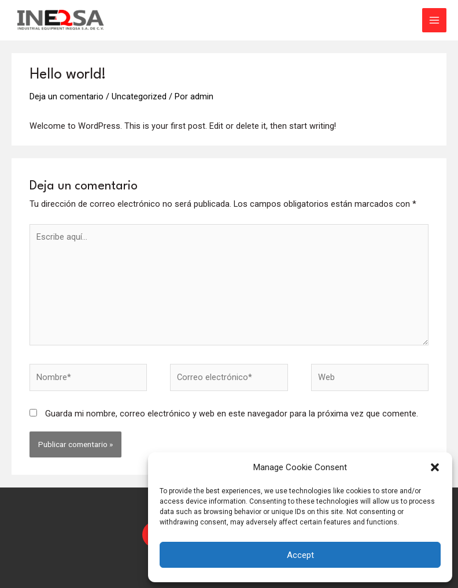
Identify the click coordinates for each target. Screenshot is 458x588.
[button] (435, 467)
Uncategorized (139, 96)
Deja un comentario (66, 96)
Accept (300, 555)
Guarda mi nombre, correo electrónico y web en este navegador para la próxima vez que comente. (231, 413)
